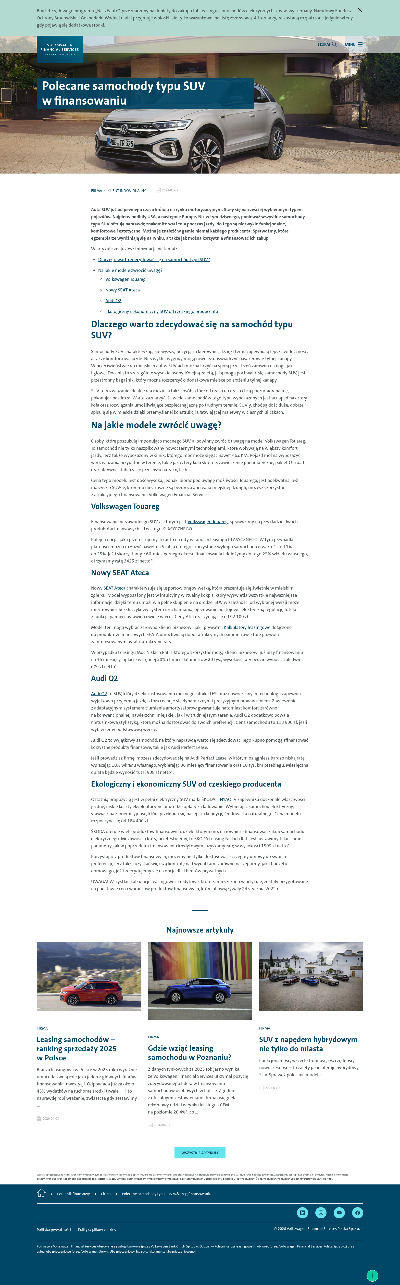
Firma (96, 190)
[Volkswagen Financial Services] (60, 49)
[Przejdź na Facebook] (357, 1212)
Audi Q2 (113, 301)
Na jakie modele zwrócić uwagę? (130, 270)
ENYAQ (224, 799)
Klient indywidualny (126, 190)
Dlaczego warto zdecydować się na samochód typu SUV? (154, 259)
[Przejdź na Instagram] (321, 1212)
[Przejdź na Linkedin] (302, 1212)
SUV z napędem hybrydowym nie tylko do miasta (308, 1044)
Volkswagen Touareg (125, 279)
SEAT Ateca (115, 588)
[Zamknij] (360, 10)
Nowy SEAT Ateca (122, 290)
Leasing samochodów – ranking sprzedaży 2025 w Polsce (77, 1048)
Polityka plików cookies (97, 1229)
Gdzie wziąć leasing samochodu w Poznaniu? (190, 1052)
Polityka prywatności (54, 1229)
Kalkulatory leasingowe (247, 627)
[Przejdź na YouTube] (339, 1212)
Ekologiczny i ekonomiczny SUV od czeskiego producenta (161, 311)
